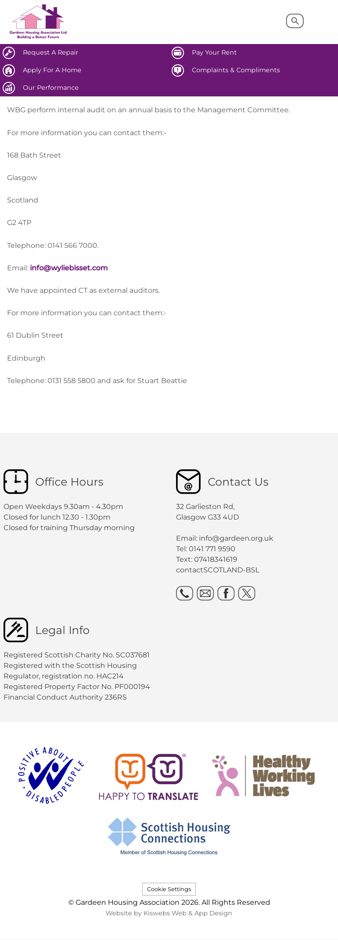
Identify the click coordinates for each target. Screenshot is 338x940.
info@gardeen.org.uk (236, 538)
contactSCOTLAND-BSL (217, 570)
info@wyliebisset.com (69, 268)
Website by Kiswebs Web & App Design (169, 913)
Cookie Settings (169, 889)
